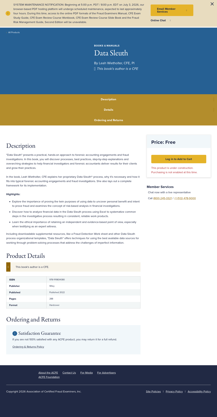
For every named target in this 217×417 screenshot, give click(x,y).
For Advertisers (106, 372)
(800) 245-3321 (162, 198)
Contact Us (69, 372)
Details (108, 109)
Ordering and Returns (108, 120)
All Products (14, 32)
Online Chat (158, 20)
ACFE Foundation (49, 377)
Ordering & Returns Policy (28, 346)
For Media (86, 372)
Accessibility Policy (199, 391)
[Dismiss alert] (212, 4)
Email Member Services (166, 10)
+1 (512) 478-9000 (185, 198)
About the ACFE (48, 372)
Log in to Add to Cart (178, 159)
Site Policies (153, 391)
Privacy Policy (174, 391)
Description (108, 99)
